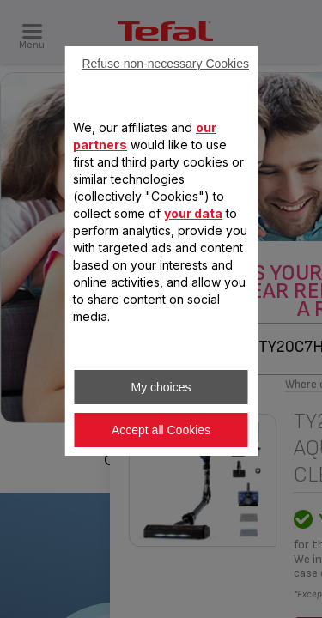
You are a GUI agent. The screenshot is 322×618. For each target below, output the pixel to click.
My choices (161, 387)
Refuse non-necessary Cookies (165, 63)
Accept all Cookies (161, 430)
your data (193, 213)
